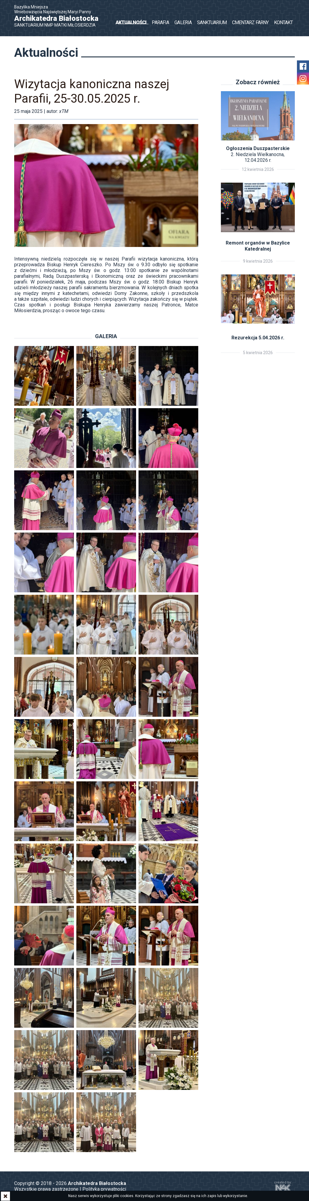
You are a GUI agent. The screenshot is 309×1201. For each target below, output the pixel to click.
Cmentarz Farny (250, 22)
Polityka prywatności (104, 1189)
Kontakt (283, 22)
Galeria (182, 22)
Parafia (160, 22)
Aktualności (131, 22)
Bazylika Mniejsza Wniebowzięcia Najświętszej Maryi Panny (59, 16)
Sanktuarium (212, 22)
